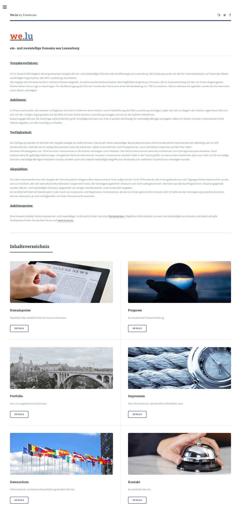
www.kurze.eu (65, 220)
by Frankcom (23, 15)
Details (19, 328)
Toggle (7, 7)
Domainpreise (116, 216)
